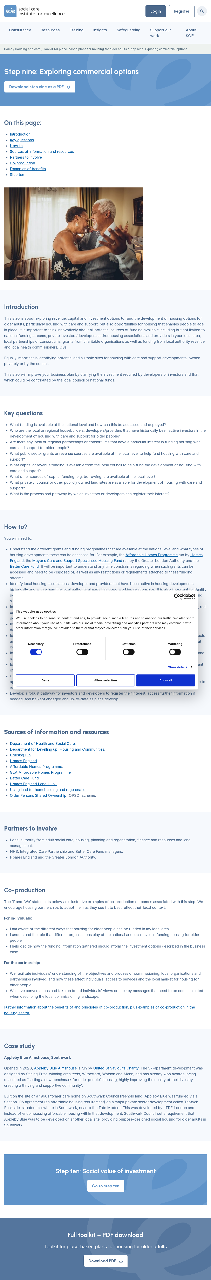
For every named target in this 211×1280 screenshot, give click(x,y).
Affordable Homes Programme (151, 555)
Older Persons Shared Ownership (38, 795)
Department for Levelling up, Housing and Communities (57, 749)
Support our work (160, 33)
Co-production (22, 163)
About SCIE (191, 33)
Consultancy (20, 30)
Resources (50, 30)
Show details (177, 667)
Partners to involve (26, 157)
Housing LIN (20, 755)
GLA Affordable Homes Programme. (41, 772)
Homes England (23, 761)
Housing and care (28, 49)
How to (16, 146)
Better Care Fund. (25, 566)
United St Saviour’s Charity (115, 1068)
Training (76, 30)
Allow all (165, 680)
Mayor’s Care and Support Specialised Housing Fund (77, 560)
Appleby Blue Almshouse (55, 1068)
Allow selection (105, 680)
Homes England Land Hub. (33, 784)
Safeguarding (128, 30)
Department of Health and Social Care (42, 743)
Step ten (17, 174)
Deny (45, 680)
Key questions (22, 140)
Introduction (20, 134)
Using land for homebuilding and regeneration (49, 789)
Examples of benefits (28, 169)
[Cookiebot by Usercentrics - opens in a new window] (177, 596)
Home (8, 49)
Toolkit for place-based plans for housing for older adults (85, 49)
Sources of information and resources (42, 151)
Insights (100, 30)
